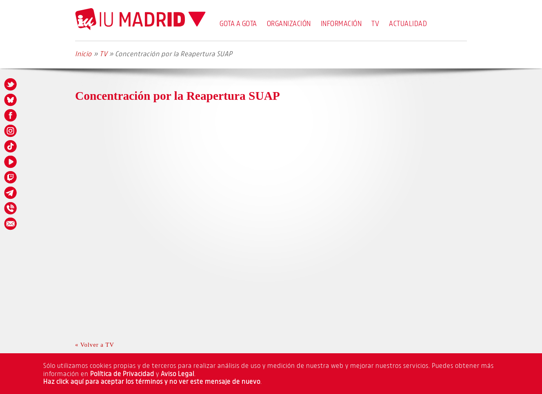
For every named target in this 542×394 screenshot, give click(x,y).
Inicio (83, 53)
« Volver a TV (94, 344)
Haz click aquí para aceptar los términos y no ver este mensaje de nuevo (151, 381)
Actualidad (408, 23)
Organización (289, 23)
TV (375, 23)
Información (341, 23)
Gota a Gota (238, 23)
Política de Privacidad (122, 373)
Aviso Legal (177, 373)
